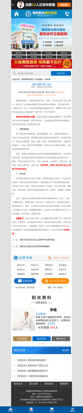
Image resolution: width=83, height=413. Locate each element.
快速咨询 (61, 73)
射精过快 (48, 265)
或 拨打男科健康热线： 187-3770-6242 (41, 95)
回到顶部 (33, 383)
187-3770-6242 (55, 281)
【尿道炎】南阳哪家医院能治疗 (32, 370)
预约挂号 (60, 338)
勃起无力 (35, 265)
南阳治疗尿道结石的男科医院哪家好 (35, 246)
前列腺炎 (34, 57)
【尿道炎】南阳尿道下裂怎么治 (32, 365)
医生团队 (49, 53)
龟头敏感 (62, 265)
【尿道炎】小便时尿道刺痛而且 (32, 376)
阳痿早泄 (19, 57)
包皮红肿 (35, 269)
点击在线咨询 (59, 92)
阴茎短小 (48, 269)
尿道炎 (48, 79)
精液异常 (62, 274)
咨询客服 (22, 338)
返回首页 (18, 383)
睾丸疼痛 (48, 274)
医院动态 (64, 53)
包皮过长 (49, 57)
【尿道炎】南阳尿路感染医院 (31, 360)
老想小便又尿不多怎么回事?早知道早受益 (37, 240)
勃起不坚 (21, 265)
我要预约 (64, 383)
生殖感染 (39, 79)
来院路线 (48, 383)
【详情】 (51, 323)
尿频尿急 (21, 274)
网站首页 (19, 53)
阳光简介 (34, 53)
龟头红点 (21, 269)
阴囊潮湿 (35, 274)
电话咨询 (41, 338)
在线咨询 (64, 57)
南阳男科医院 (27, 79)
